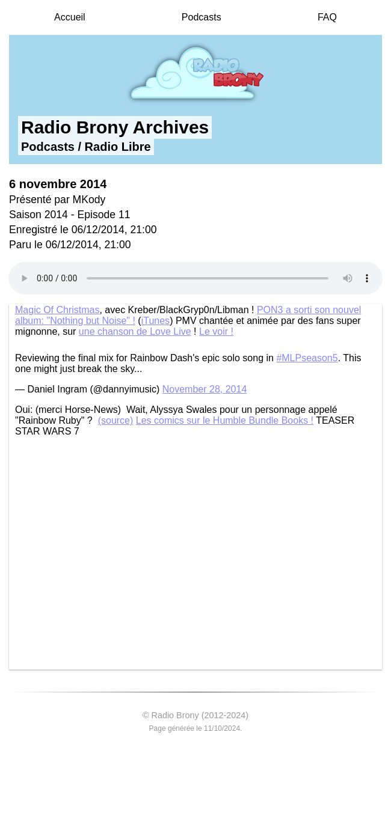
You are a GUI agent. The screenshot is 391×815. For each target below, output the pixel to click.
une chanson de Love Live (135, 331)
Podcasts (201, 17)
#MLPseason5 (306, 358)
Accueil (69, 17)
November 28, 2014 (204, 389)
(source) (116, 420)
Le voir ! (216, 331)
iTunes (155, 321)
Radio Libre (118, 146)
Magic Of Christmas (57, 310)
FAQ (327, 17)
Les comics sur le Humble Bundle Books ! (224, 420)
